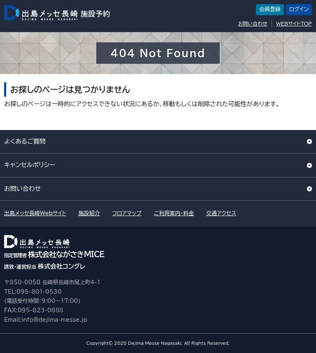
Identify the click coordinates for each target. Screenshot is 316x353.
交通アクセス (221, 213)
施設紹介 (89, 213)
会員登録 (270, 9)
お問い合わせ (252, 23)
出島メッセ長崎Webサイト (35, 213)
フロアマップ (127, 213)
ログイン (299, 9)
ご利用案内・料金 (174, 213)
